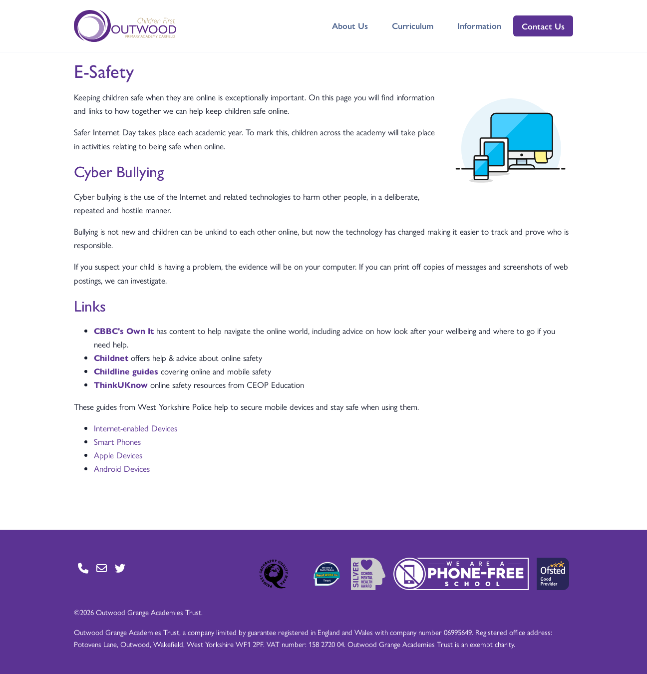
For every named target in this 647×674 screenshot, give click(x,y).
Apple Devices (118, 455)
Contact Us (543, 26)
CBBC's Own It (124, 331)
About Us (350, 25)
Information (479, 25)
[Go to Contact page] (83, 568)
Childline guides (126, 371)
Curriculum (412, 25)
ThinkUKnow (121, 384)
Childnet (111, 357)
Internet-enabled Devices (135, 428)
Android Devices (122, 468)
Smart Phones (117, 441)
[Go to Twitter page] (120, 568)
